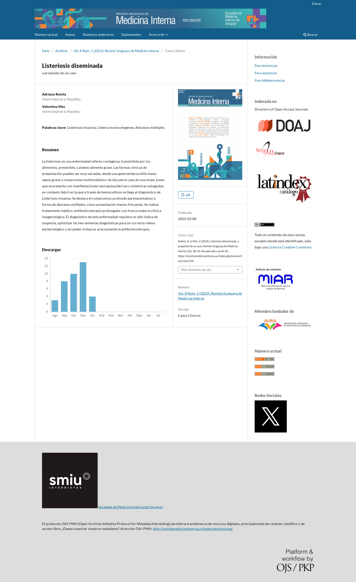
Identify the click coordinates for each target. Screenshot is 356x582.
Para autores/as (266, 73)
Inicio (45, 51)
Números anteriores (98, 34)
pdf (187, 195)
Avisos (70, 34)
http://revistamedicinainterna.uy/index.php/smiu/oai (193, 528)
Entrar (316, 4)
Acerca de (157, 34)
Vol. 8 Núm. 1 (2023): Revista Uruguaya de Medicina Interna (116, 51)
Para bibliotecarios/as (270, 80)
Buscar (310, 34)
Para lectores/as (266, 66)
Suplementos (131, 34)
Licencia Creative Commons (290, 247)
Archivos (61, 51)
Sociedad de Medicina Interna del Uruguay (130, 507)
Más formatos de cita (196, 270)
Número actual (46, 34)
